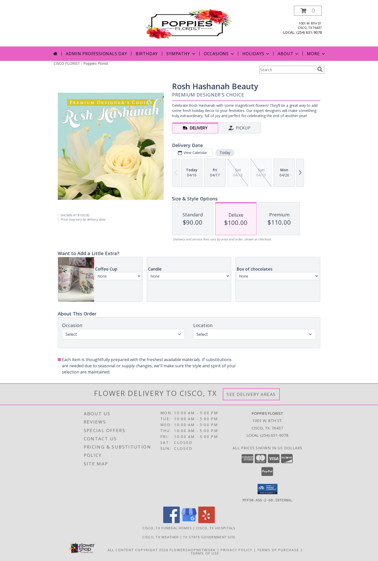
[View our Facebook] (171, 521)
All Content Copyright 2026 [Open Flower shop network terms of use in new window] (138, 549)
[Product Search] (287, 69)
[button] (308, 11)
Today (225, 152)
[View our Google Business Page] (189, 521)
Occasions (219, 53)
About (288, 53)
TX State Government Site (209, 536)
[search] (320, 69)
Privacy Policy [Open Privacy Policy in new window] (236, 549)
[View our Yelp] (206, 521)
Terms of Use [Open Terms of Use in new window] (205, 553)
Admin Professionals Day (96, 53)
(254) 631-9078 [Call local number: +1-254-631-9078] (309, 32)
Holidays (256, 53)
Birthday (147, 53)
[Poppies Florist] (189, 23)
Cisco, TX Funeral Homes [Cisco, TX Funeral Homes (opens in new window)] (167, 527)
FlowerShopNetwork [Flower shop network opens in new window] (193, 549)
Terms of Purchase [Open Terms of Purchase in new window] (278, 549)
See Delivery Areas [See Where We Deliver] (251, 394)
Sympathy (181, 53)
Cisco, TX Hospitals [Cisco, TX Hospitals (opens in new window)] (216, 527)
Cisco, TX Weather (160, 536)
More (316, 53)
